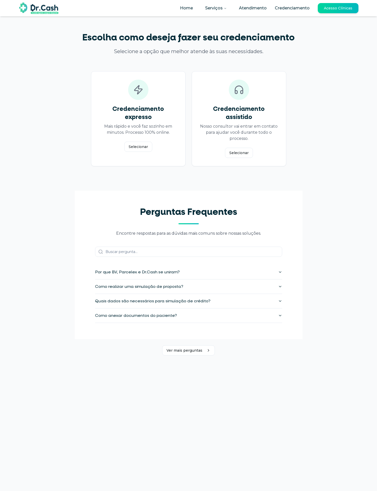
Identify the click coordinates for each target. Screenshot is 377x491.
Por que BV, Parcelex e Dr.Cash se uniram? (188, 272)
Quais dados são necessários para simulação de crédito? (188, 301)
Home (186, 8)
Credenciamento (292, 8)
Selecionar (138, 146)
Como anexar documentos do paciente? (188, 315)
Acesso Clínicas (338, 8)
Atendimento (253, 8)
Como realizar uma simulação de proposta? (188, 286)
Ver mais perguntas (188, 350)
